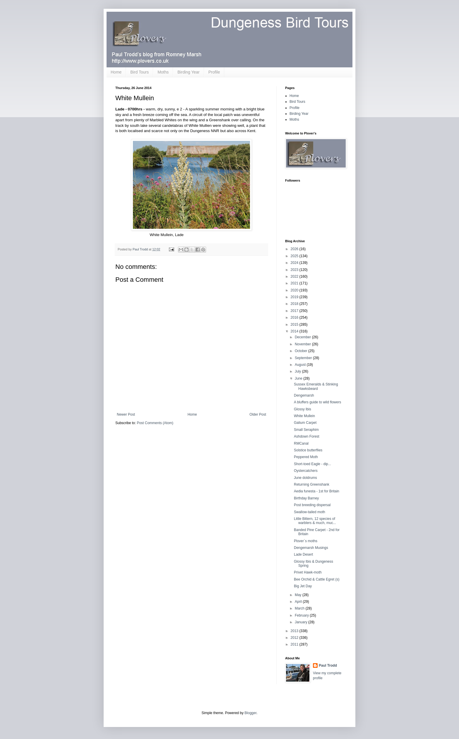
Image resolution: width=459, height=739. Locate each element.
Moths (163, 72)
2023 (295, 270)
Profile (214, 72)
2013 (295, 631)
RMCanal (301, 443)
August (301, 365)
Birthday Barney (306, 498)
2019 (295, 297)
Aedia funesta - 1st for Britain (316, 491)
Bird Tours (139, 72)
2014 (295, 331)
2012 (295, 638)
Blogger (250, 713)
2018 (295, 304)
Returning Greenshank (311, 484)
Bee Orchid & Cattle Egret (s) (316, 579)
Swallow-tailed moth (309, 512)
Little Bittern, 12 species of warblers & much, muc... (315, 521)
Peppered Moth (306, 457)
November (303, 344)
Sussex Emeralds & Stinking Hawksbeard (316, 386)
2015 (295, 324)
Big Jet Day (303, 586)
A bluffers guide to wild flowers (317, 402)
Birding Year (188, 72)
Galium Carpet (305, 423)
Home (116, 72)
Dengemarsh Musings (311, 548)
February (302, 615)
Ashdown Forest (306, 436)
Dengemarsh (304, 395)
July (298, 371)
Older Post (257, 414)
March (300, 608)
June (299, 378)
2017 (295, 311)
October (301, 351)
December (303, 337)
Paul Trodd (328, 665)
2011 (295, 644)
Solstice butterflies (308, 450)
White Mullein (304, 416)
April (299, 602)
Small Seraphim (306, 430)
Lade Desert (303, 554)
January (301, 622)
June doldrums (305, 478)
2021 (295, 283)
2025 (295, 256)
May (298, 595)
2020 (295, 290)
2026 (295, 249)
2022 (295, 276)
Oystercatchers (306, 471)
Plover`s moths (305, 541)
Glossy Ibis (302, 409)
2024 (295, 263)
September (304, 358)
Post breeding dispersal (312, 505)
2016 (295, 317)
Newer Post (126, 414)
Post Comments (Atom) (155, 423)
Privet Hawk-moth (308, 572)
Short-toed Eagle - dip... (312, 464)
